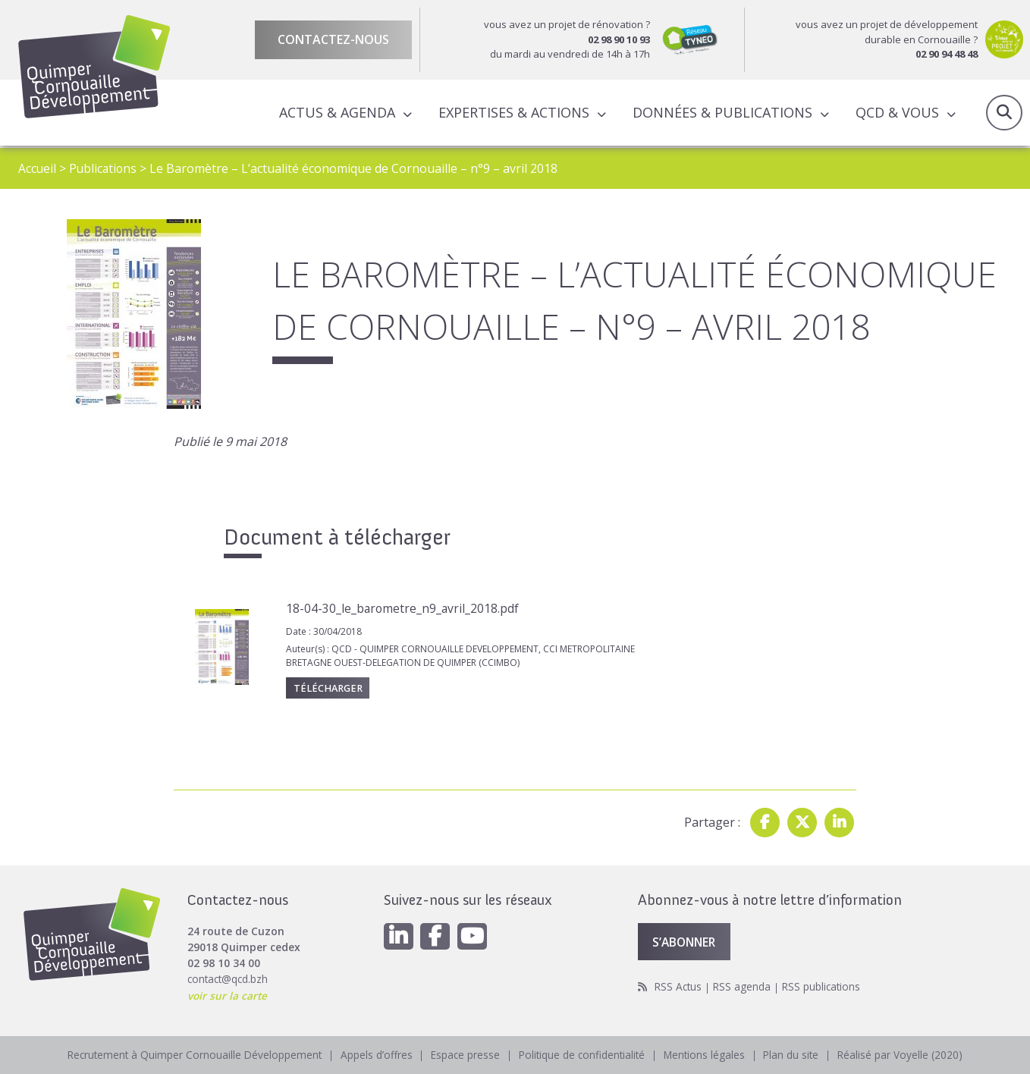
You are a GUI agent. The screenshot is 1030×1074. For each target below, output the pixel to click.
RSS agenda (744, 986)
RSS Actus (679, 986)
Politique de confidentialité (583, 1054)
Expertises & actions (513, 113)
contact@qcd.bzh (229, 977)
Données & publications (722, 113)
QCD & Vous (896, 113)
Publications (105, 168)
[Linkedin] (399, 935)
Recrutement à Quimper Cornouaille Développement (189, 1054)
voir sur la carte (227, 993)
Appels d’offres (374, 1054)
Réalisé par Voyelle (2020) (908, 1054)
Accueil (37, 168)
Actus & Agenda (336, 113)
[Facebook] (437, 935)
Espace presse (464, 1054)
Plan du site (797, 1054)
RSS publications (825, 986)
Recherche (1004, 113)
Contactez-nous (333, 39)
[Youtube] (475, 935)
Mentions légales (708, 1054)
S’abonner (686, 940)
